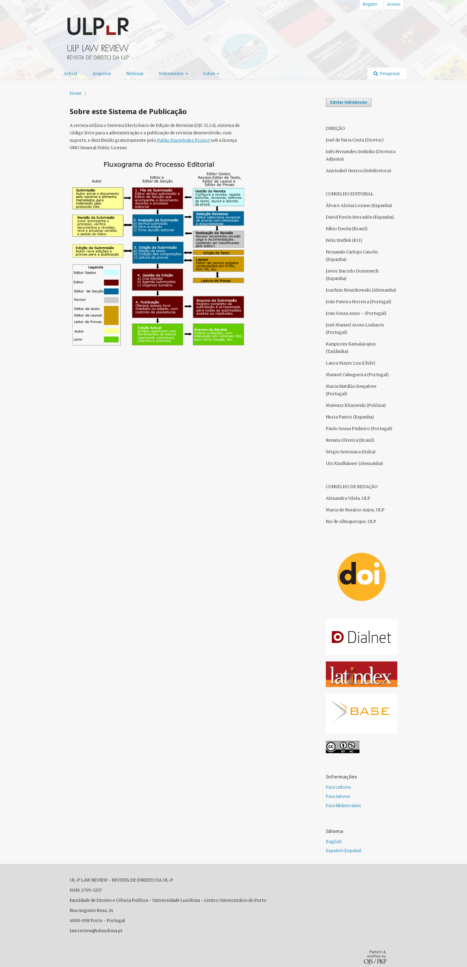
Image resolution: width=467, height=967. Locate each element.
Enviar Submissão (348, 102)
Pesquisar (389, 73)
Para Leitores (338, 787)
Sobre (209, 73)
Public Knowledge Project (183, 140)
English (334, 841)
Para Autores (338, 796)
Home (76, 93)
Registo (370, 4)
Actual (70, 73)
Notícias (135, 73)
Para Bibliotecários (343, 805)
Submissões (171, 73)
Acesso (394, 4)
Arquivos (101, 73)
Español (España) (343, 850)
